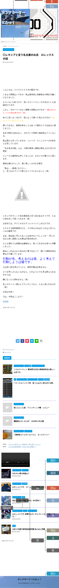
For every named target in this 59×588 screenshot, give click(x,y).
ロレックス (8, 352)
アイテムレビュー (9, 349)
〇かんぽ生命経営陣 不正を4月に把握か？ (22, 447)
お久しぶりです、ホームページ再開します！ (29, 487)
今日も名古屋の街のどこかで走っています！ (29, 583)
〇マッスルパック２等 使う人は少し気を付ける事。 (34, 383)
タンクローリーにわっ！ (29, 579)
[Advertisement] (17, 76)
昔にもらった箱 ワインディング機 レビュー (31, 408)
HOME (6, 301)
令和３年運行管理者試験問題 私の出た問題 (28, 529)
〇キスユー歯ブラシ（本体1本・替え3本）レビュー (24, 444)
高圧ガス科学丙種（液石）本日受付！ (26, 501)
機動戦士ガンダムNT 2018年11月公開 (29, 421)
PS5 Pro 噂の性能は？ (21, 473)
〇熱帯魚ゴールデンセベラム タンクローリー (31, 435)
